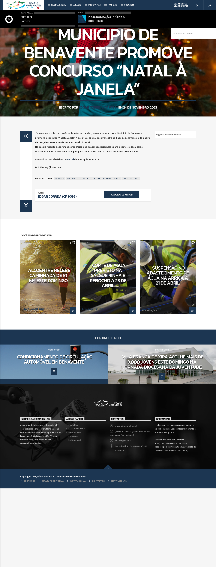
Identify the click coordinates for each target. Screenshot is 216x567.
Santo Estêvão (130, 257)
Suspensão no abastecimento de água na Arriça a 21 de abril (168, 354)
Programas (94, 4)
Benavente (72, 257)
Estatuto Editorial (76, 507)
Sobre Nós (73, 503)
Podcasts (129, 4)
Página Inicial (58, 4)
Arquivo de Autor (121, 273)
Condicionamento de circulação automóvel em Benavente (54, 438)
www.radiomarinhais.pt (126, 504)
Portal (70, 237)
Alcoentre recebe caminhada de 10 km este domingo (49, 354)
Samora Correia (111, 257)
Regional (108, 68)
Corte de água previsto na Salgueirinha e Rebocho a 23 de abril (108, 354)
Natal (97, 257)
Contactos (73, 514)
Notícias (112, 4)
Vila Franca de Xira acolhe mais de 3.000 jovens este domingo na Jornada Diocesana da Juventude (162, 440)
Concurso (86, 257)
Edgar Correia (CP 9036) (98, 155)
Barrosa (59, 257)
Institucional (74, 511)
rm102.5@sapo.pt (123, 519)
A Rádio (77, 4)
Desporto (26, 321)
